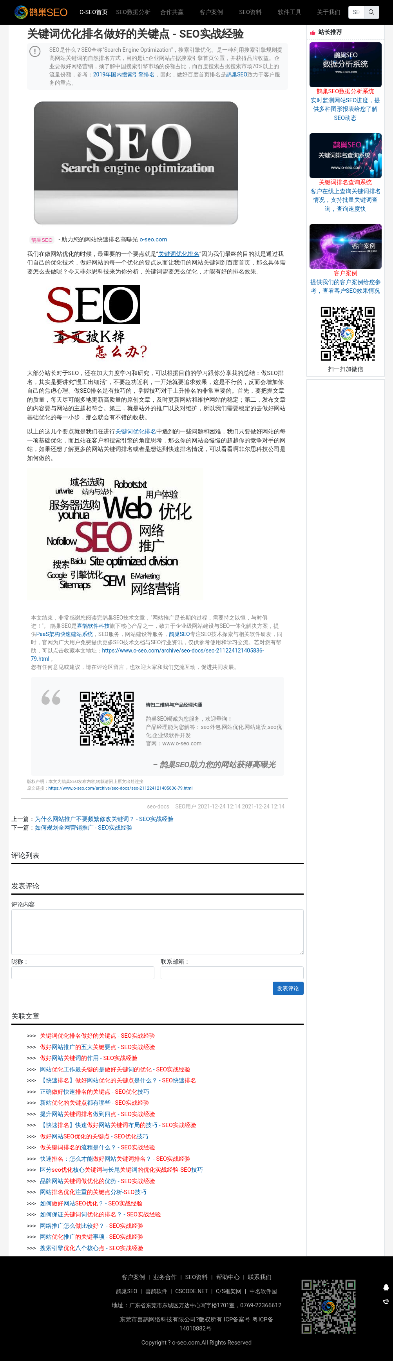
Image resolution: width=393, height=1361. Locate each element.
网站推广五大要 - (97, 1047)
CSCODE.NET (191, 1291)
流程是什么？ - (97, 1147)
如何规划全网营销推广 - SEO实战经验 (83, 827)
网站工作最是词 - (115, 1069)
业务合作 (165, 1277)
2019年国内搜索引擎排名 (124, 74)
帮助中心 (228, 1277)
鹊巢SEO (236, 74)
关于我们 (328, 12)
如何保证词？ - (100, 1214)
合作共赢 (172, 12)
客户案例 (211, 12)
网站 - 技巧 (94, 1136)
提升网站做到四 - (97, 1114)
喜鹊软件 (156, 1291)
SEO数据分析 (133, 12)
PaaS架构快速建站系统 (64, 634)
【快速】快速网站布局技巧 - (118, 1125)
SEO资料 (250, 12)
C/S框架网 (228, 1291)
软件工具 (289, 12)
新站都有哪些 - (94, 1102)
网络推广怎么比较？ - (91, 1225)
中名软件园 (263, 1291)
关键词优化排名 (178, 253)
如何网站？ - (91, 1203)
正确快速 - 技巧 (94, 1091)
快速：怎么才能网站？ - (115, 1158)
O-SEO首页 (96, 11)
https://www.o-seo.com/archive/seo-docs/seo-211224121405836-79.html (121, 788)
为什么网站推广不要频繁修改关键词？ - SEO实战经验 (104, 819)
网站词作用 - (89, 1058)
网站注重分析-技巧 (93, 1192)
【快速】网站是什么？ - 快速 (118, 1080)
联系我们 (260, 1277)
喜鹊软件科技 (93, 626)
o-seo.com (153, 239)
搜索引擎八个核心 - (91, 1248)
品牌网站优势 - (97, 1181)
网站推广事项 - (91, 1236)
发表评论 (288, 988)
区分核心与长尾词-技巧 (121, 1169)
